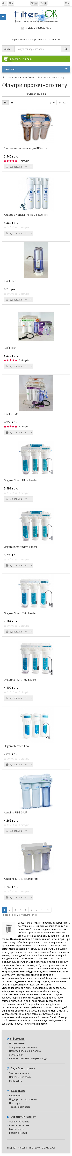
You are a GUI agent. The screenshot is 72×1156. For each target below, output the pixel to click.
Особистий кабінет (19, 1121)
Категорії (35, 69)
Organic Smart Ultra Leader (20, 480)
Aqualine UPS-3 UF (15, 812)
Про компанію (17, 1043)
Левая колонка (36, 93)
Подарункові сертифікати (23, 1099)
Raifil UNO (10, 281)
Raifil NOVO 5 (12, 414)
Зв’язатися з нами (19, 1073)
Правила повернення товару (25, 1050)
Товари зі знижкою (19, 1106)
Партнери (14, 1103)
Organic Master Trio (16, 746)
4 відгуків (24, 160)
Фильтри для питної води (21, 77)
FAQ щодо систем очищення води (28, 1058)
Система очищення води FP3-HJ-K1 (26, 148)
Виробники (15, 1095)
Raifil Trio (10, 347)
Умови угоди (16, 1054)
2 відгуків (24, 360)
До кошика (14, 166)
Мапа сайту (15, 1080)
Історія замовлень (19, 1125)
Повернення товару (20, 1076)
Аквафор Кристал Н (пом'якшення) (26, 214)
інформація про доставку (23, 1047)
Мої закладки (16, 1129)
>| (48, 909)
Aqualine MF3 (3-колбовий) (21, 878)
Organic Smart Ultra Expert (20, 546)
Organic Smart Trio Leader (20, 613)
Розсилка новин (18, 1132)
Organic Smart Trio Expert (20, 679)
